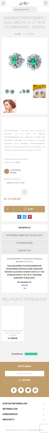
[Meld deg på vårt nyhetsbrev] (24, 373)
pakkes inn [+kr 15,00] (15, 183)
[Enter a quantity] (6, 209)
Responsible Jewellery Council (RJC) (24, 235)
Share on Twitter (25, 217)
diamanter (25, 285)
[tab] (24, 227)
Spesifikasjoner (24, 243)
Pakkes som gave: (12, 179)
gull (25, 288)
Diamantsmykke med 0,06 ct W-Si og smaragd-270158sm (12, 333)
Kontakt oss (24, 251)
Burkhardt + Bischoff (20, 159)
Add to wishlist (24, 192)
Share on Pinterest (30, 217)
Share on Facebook (19, 217)
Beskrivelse (24, 228)
